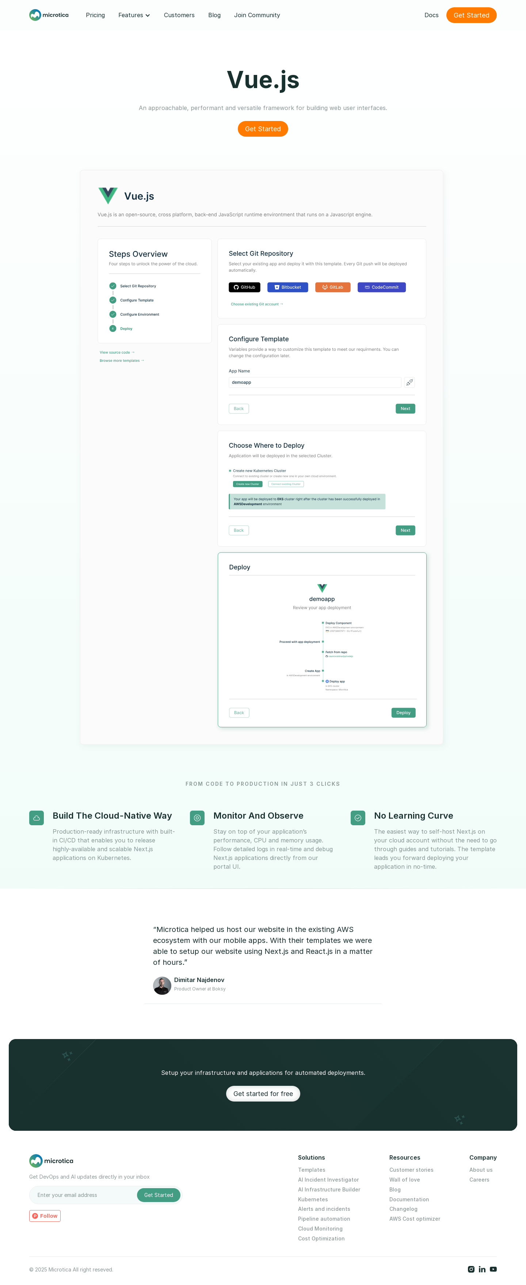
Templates (311, 1170)
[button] (134, 15)
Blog (214, 15)
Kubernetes (313, 1199)
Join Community (257, 15)
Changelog (403, 1209)
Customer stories (411, 1170)
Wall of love (404, 1180)
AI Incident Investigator (328, 1180)
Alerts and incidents (324, 1209)
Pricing (95, 15)
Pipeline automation (324, 1219)
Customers (179, 15)
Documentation (409, 1199)
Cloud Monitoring (320, 1229)
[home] (48, 15)
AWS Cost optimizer (414, 1219)
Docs (431, 15)
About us (481, 1170)
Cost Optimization (321, 1239)
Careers (479, 1180)
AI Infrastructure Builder (329, 1190)
